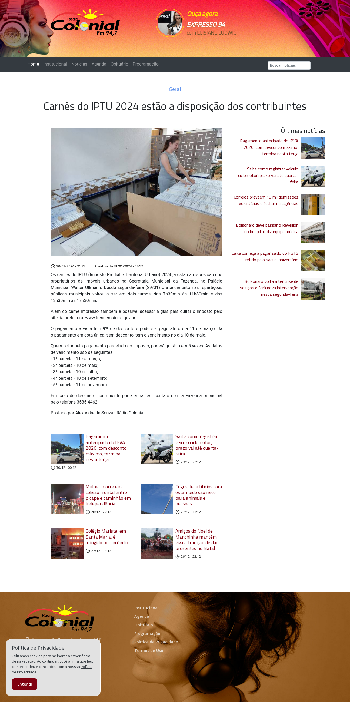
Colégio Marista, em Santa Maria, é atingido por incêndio (107, 536)
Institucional (55, 64)
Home (34, 64)
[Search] (289, 65)
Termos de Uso (148, 650)
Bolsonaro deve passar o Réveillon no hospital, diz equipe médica (267, 228)
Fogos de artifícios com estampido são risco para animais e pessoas (198, 495)
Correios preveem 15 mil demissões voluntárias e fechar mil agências (266, 200)
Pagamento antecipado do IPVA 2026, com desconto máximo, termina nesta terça (106, 448)
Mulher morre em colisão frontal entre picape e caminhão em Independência (108, 495)
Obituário (119, 64)
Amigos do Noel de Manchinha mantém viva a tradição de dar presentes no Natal (196, 539)
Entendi (24, 684)
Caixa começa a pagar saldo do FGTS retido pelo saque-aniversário (265, 256)
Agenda (99, 64)
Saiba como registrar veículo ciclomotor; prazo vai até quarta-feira (196, 445)
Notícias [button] (79, 64)
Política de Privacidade (156, 641)
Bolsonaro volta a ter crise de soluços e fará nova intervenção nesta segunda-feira (269, 287)
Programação (146, 64)
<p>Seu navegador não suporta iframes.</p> (212, 42)
